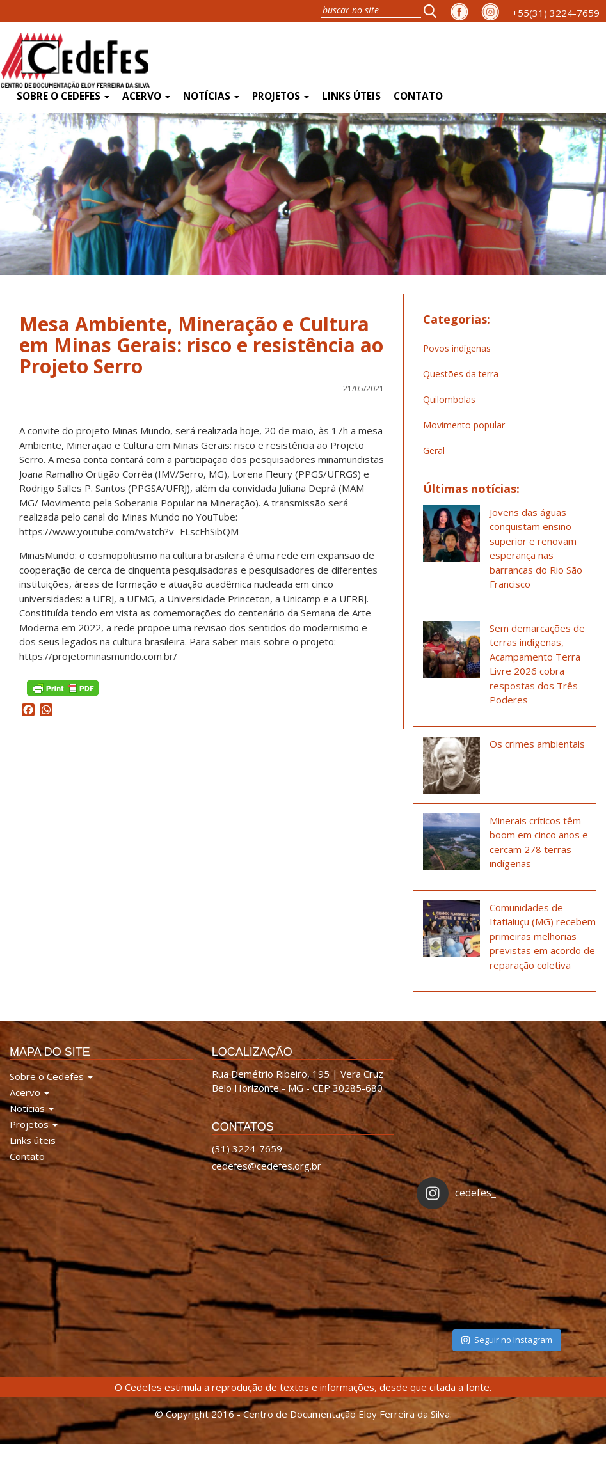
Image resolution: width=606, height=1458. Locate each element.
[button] (434, 11)
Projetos (280, 96)
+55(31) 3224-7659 (556, 12)
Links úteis (351, 96)
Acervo (146, 96)
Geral (434, 450)
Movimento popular (464, 425)
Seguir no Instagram (506, 1339)
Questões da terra (460, 374)
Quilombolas (449, 399)
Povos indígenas (457, 348)
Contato (418, 96)
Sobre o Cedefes (63, 96)
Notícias (211, 96)
